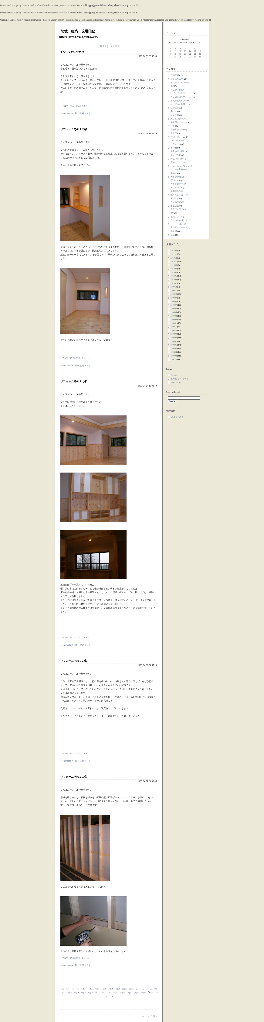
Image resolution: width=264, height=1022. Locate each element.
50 (128, 992)
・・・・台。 (177, 224)
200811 (174, 326)
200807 (174, 341)
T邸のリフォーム (178, 140)
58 (157, 992)
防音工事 (175, 108)
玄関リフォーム (178, 137)
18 (112, 989)
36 (78, 992)
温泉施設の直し (178, 151)
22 (126, 989)
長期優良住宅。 (178, 191)
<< (179, 39)
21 (123, 989)
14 (98, 989)
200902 (174, 319)
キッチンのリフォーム (181, 82)
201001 (174, 283)
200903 (174, 316)
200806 (174, 345)
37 (82, 992)
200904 (174, 312)
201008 (174, 265)
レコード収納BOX (179, 169)
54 (142, 992)
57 (153, 992)
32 (64, 992)
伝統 (173, 235)
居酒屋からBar (177, 129)
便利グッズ (176, 216)
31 (60, 992)
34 (71, 992)
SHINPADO (176, 382)
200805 (174, 348)
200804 (174, 352)
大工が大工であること (181, 209)
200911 (174, 290)
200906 (174, 308)
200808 (174, 337)
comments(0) (67, 113)
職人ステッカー (178, 195)
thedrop (174, 375)
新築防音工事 (177, 79)
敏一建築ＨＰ (82, 113)
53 (138, 992)
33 (68, 992)
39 (89, 992)
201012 (174, 258)
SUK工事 (175, 115)
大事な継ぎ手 (177, 184)
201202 (174, 250)
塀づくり (175, 180)
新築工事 (175, 75)
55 (145, 992)
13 (94, 989)
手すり (174, 111)
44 (107, 992)
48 (121, 992)
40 (92, 992)
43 (103, 992)
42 (99, 992)
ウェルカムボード (179, 220)
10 (84, 989)
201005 (174, 276)
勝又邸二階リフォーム (181, 97)
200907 (174, 305)
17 (109, 989)
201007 (174, 268)
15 (102, 989)
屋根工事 (175, 198)
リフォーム (176, 144)
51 (131, 992)
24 (133, 989)
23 (130, 989)
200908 (174, 301)
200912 (174, 287)
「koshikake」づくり (180, 166)
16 (105, 989)
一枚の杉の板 (177, 158)
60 (109, 996)
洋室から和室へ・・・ (181, 89)
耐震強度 (175, 206)
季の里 (174, 173)
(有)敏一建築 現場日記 (77, 31)
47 (117, 992)
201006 (174, 272)
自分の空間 (176, 202)
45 (110, 992)
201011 (174, 261)
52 (135, 992)
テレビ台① (176, 187)
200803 (174, 356)
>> (190, 39)
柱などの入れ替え (179, 104)
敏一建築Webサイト (180, 378)
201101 (174, 254)
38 (85, 992)
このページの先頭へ (148, 1016)
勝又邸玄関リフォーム (181, 100)
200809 (174, 334)
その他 (174, 147)
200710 (174, 359)
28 (148, 989)
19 (116, 989)
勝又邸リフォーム (179, 122)
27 (144, 989)
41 (96, 992)
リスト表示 (114, 46)
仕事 (173, 126)
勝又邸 (174, 231)
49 (124, 992)
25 (137, 989)
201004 (174, 279)
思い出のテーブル (179, 119)
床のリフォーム (178, 162)
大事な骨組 (176, 177)
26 (140, 989)
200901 (174, 323)
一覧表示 (102, 46)
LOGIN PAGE (177, 417)
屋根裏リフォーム (179, 227)
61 (113, 996)
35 (75, 992)
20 (119, 989)
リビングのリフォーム (181, 93)
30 (155, 989)
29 (151, 989)
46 (114, 992)
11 (87, 989)
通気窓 (174, 133)
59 (105, 996)
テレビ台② (176, 155)
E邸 (172, 213)
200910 (174, 294)
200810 (174, 330)
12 (91, 989)
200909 (174, 298)
